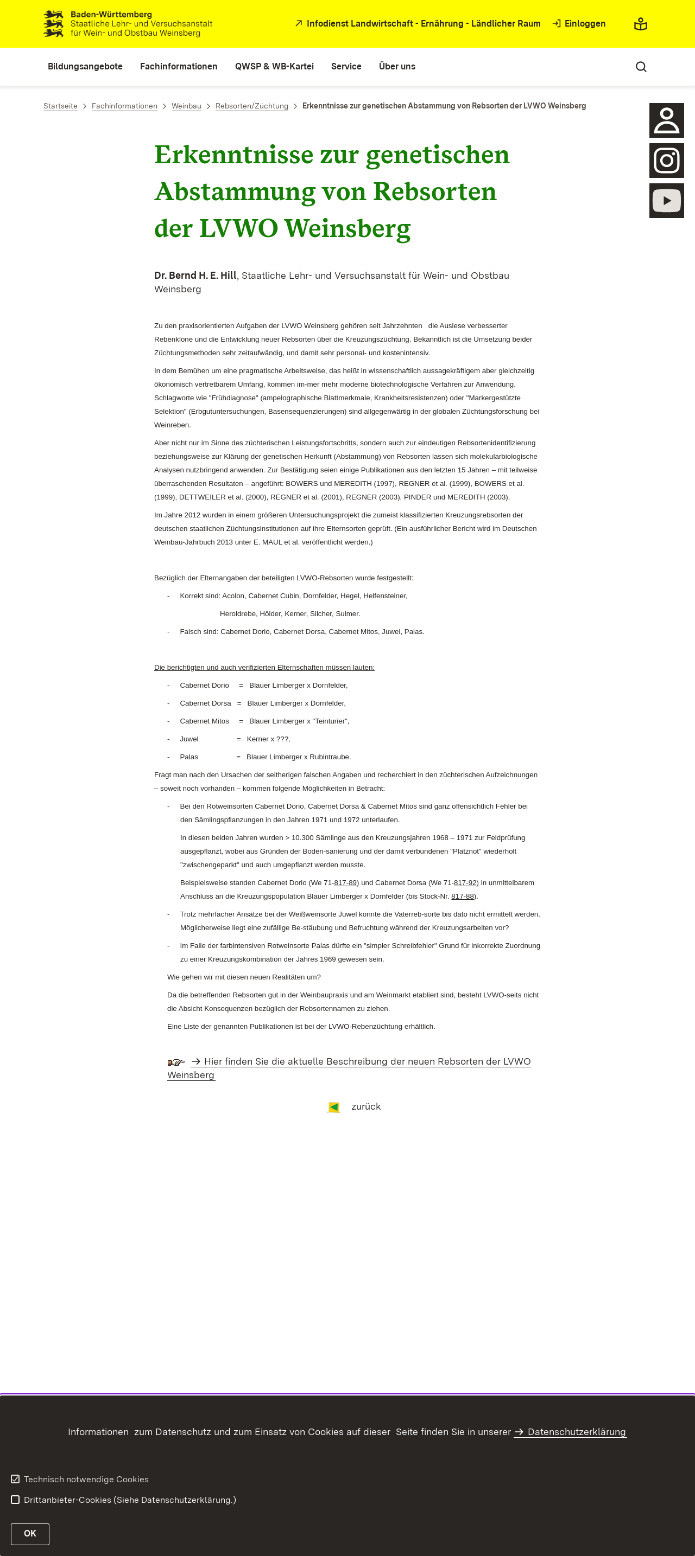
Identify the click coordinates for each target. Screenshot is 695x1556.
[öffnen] (666, 160)
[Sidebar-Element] (666, 120)
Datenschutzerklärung (577, 1431)
